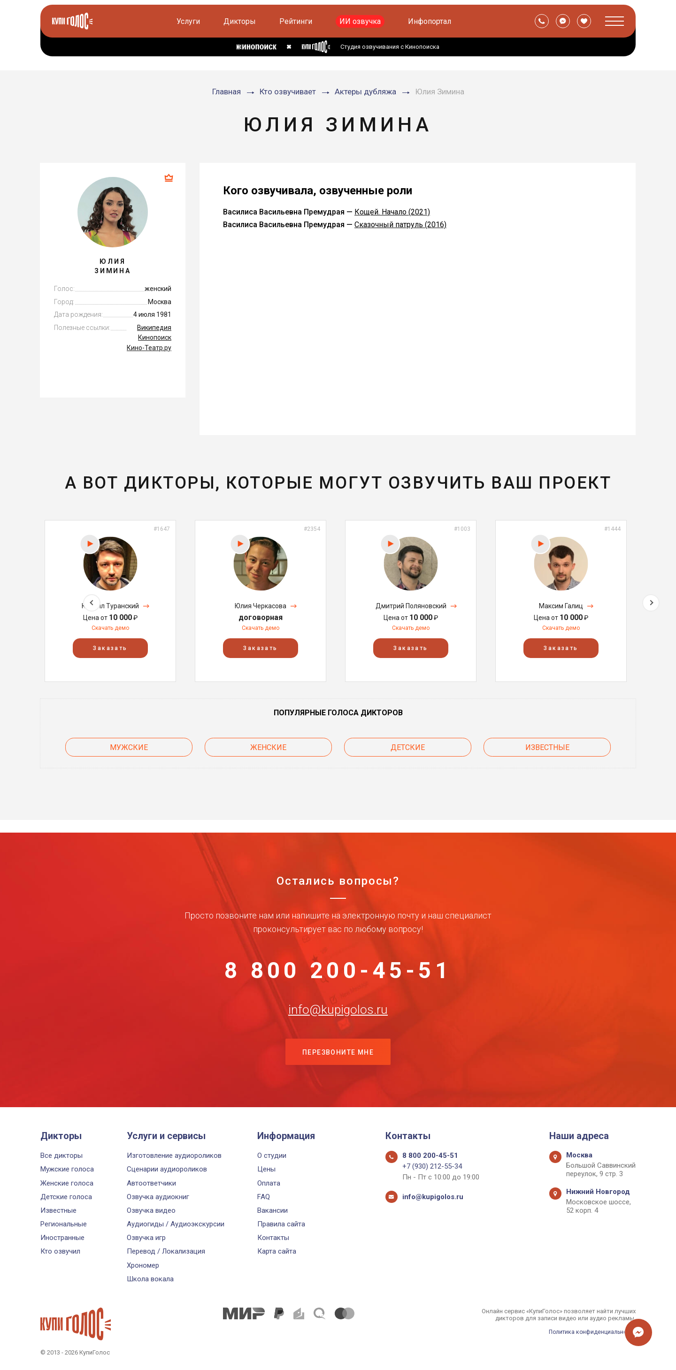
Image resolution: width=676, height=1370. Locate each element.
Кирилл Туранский (110, 606)
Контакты (273, 1238)
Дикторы (240, 21)
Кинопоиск (154, 337)
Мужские (129, 745)
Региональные (63, 1224)
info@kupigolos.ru (338, 1004)
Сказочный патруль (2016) (400, 224)
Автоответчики (151, 1183)
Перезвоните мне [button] (338, 1051)
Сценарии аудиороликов (167, 1169)
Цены (266, 1169)
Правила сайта (281, 1224)
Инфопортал (430, 21)
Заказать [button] (110, 648)
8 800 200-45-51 (338, 958)
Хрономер (143, 1265)
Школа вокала (150, 1279)
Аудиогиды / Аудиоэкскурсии (175, 1224)
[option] (110, 601)
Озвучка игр (146, 1238)
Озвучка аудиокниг (158, 1197)
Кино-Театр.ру (149, 348)
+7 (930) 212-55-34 (432, 1167)
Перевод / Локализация (166, 1252)
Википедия (154, 327)
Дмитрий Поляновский (411, 606)
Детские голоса (66, 1197)
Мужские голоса (67, 1169)
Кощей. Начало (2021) (392, 211)
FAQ (263, 1197)
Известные (547, 745)
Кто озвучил (60, 1252)
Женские (268, 745)
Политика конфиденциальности (590, 1331)
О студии (271, 1155)
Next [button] (651, 600)
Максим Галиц (561, 606)
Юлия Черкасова (260, 606)
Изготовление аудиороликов (174, 1155)
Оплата (268, 1183)
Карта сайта (276, 1252)
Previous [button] (25, 600)
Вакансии (272, 1210)
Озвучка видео (151, 1210)
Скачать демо (110, 628)
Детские (408, 745)
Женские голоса (66, 1183)
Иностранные (62, 1238)
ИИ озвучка (361, 21)
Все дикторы (61, 1155)
